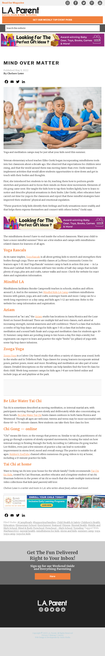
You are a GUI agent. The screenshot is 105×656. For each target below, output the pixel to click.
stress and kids (68, 530)
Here (52, 576)
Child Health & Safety (68, 522)
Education (9, 525)
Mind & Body (25, 528)
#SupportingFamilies (44, 522)
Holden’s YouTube (20, 454)
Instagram (67, 3)
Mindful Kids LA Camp (55, 292)
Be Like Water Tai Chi (29, 415)
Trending (78, 528)
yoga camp (9, 533)
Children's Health (90, 522)
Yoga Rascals (33, 256)
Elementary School (26, 525)
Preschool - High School (58, 528)
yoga (97, 530)
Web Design (39, 637)
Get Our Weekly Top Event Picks (52, 20)
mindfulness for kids (47, 530)
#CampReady (24, 522)
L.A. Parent (21, 10)
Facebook (75, 3)
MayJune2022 (11, 530)
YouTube (100, 3)
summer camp (86, 530)
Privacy (45, 635)
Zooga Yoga (10, 355)
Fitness (66, 525)
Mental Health (79, 525)
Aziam (38, 316)
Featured (56, 525)
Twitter (83, 3)
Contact (60, 635)
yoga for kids (23, 533)
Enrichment (44, 525)
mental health (27, 530)
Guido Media (65, 637)
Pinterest (92, 3)
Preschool (38, 528)
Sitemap (52, 635)
